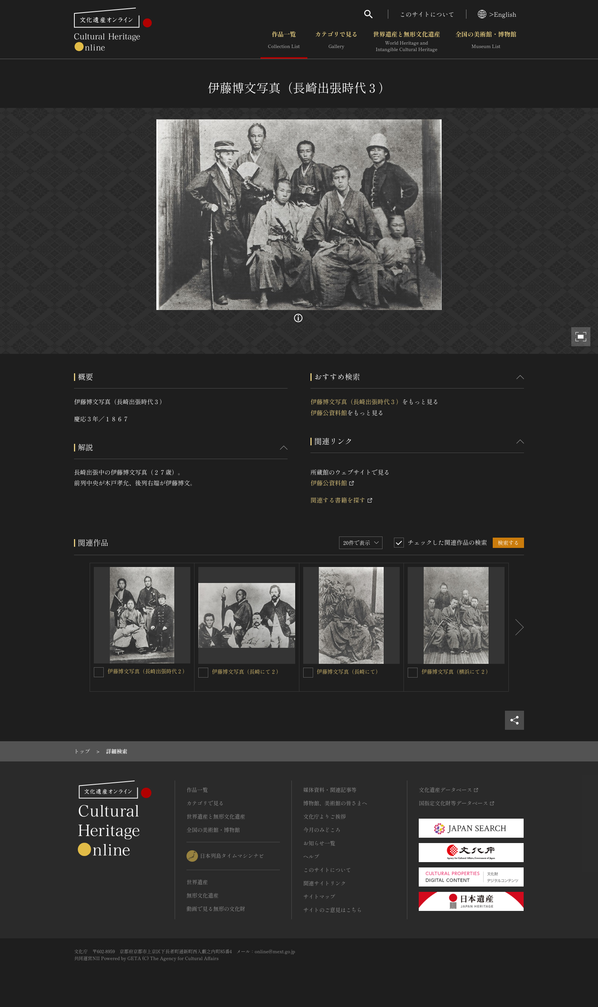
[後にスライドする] (516, 627)
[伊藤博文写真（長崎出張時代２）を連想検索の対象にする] (99, 672)
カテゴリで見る (336, 41)
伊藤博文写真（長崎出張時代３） (356, 401)
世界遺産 (197, 882)
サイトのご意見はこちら (332, 910)
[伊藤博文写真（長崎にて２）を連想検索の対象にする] (203, 673)
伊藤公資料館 (328, 412)
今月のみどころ (322, 830)
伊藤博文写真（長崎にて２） (246, 671)
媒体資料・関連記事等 (330, 789)
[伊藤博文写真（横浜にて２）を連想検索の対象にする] (413, 673)
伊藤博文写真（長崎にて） (349, 671)
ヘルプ (311, 856)
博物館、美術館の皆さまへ (335, 803)
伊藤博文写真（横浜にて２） (456, 671)
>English (497, 14)
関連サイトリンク (324, 883)
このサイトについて (427, 14)
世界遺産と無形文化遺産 (406, 41)
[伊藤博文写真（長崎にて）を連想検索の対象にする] (308, 673)
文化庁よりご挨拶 (324, 816)
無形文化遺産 (202, 895)
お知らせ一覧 (319, 843)
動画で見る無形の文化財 (215, 908)
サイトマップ (319, 896)
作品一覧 (284, 41)
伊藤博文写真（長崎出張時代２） (148, 671)
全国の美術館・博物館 (485, 41)
